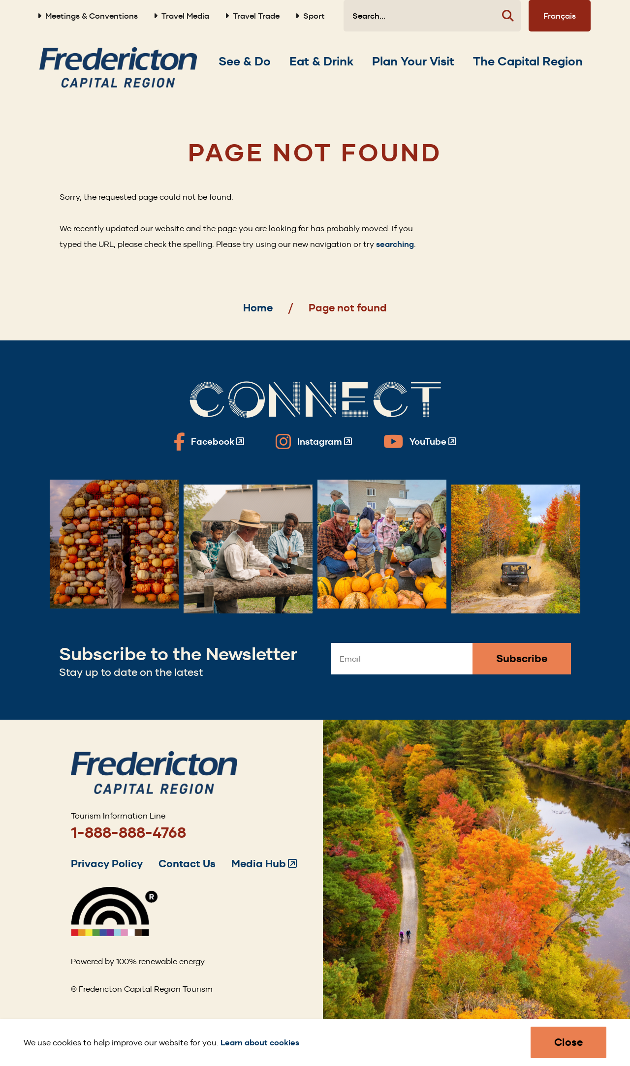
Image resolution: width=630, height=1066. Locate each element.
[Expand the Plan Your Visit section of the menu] (413, 61)
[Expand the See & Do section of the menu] (245, 61)
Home (258, 307)
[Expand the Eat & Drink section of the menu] (321, 61)
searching (395, 244)
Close (568, 1042)
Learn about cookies (259, 1042)
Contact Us (187, 863)
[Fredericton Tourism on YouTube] (419, 442)
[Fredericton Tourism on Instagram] (314, 442)
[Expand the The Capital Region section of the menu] (528, 61)
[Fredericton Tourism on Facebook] (209, 442)
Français (559, 16)
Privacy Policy (107, 863)
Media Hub (264, 863)
